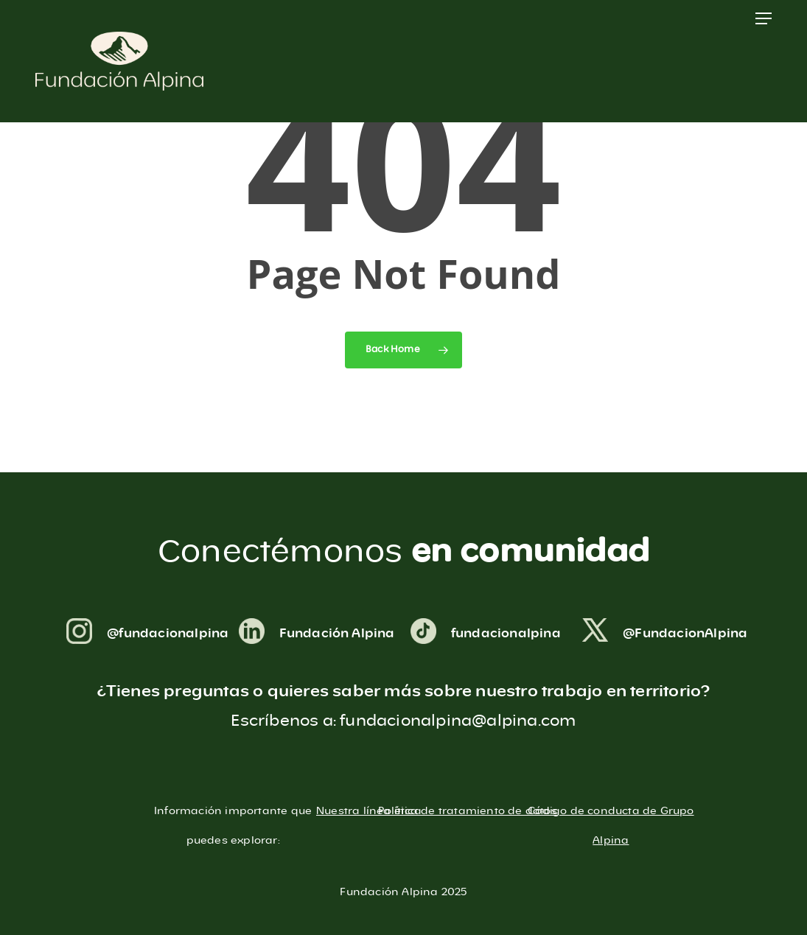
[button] (763, 18)
